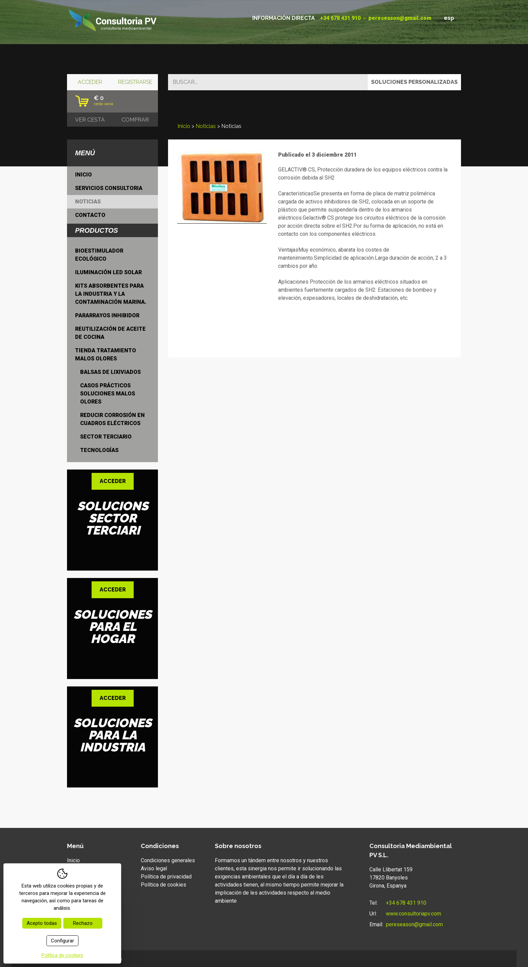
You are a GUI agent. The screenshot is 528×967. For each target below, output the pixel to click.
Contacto (90, 215)
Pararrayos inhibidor (107, 315)
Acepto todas (42, 923)
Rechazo (83, 923)
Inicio (183, 126)
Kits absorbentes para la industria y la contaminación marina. (110, 294)
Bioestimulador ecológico (99, 255)
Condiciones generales (168, 860)
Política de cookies (163, 884)
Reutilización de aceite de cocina (110, 333)
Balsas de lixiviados (110, 372)
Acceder (90, 82)
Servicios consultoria (108, 188)
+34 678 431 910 (340, 18)
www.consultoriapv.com (413, 913)
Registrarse (135, 82)
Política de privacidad (166, 876)
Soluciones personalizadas (414, 82)
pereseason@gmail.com (399, 18)
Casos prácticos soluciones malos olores (107, 393)
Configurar (62, 941)
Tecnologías (99, 450)
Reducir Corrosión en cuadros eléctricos (112, 419)
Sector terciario (106, 436)
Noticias (206, 126)
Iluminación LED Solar (108, 272)
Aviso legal (154, 868)
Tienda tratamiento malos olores (105, 354)
